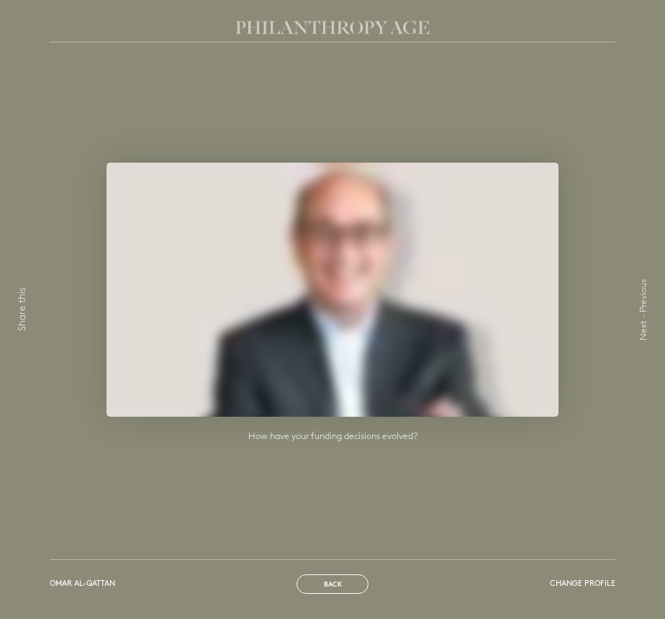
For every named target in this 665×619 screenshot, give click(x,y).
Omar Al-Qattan (82, 584)
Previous (643, 295)
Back (333, 585)
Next (643, 330)
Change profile (582, 584)
